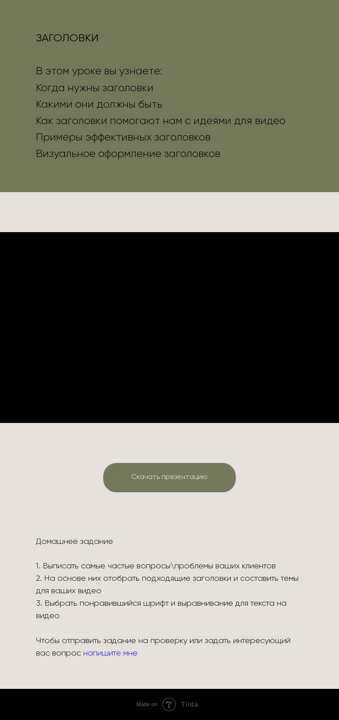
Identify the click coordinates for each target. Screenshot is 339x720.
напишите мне (110, 653)
